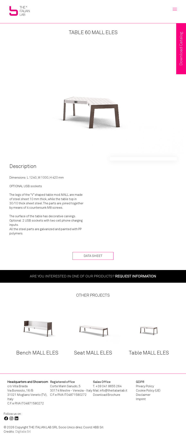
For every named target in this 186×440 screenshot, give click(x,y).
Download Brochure (106, 395)
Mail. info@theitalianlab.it (110, 390)
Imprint (141, 399)
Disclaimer (143, 395)
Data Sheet (93, 256)
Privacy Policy (145, 386)
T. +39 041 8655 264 (107, 386)
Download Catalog (181, 48)
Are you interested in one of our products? (93, 276)
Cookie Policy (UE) (148, 390)
